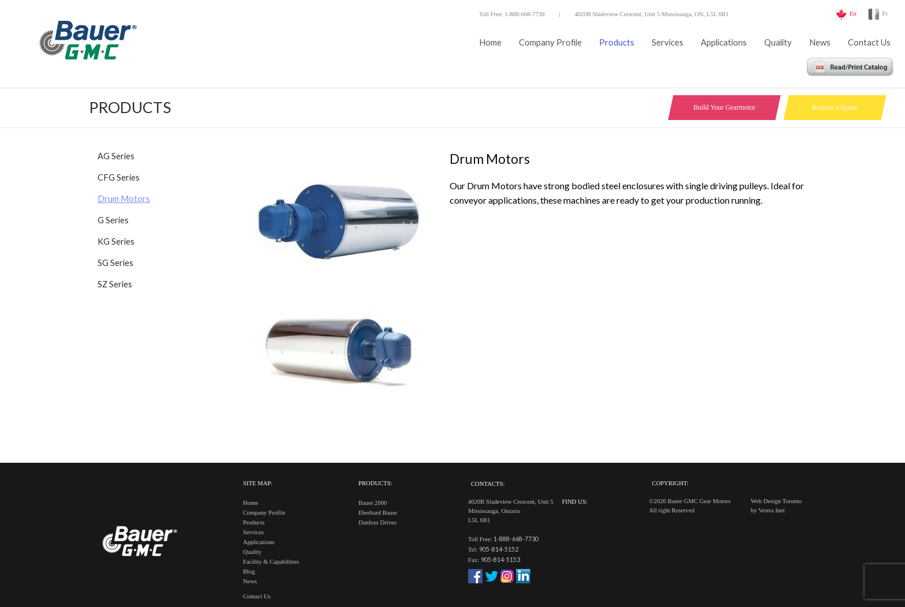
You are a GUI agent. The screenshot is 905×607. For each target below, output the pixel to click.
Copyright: (670, 483)
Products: (375, 483)
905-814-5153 (500, 559)
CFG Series (119, 177)
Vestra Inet (771, 510)
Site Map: (257, 483)
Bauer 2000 (372, 503)
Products (616, 42)
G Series (113, 220)
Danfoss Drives (377, 522)
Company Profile (550, 42)
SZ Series (115, 284)
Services (667, 42)
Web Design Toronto (776, 501)
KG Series (116, 241)
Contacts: (487, 484)
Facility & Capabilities (271, 562)
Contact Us (869, 42)
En (853, 13)
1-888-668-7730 (515, 538)
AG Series (116, 156)
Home (490, 42)
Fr (885, 13)
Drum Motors (124, 199)
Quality (778, 42)
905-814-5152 (498, 549)
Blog (249, 571)
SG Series (115, 263)
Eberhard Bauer (377, 512)
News (820, 42)
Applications (724, 42)
